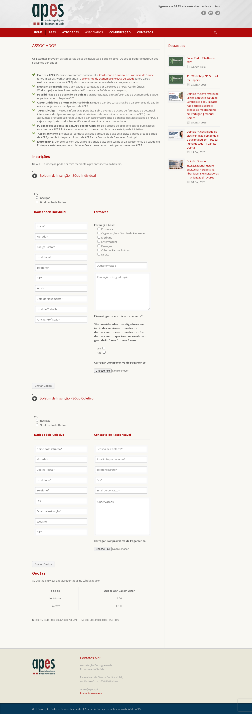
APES (52, 32)
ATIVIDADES (70, 32)
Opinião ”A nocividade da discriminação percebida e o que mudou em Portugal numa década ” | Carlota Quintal (203, 140)
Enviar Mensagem (91, 693)
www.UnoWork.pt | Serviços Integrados (204, 709)
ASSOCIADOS (94, 32)
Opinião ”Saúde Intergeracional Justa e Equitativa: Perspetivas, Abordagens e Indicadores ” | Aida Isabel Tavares (203, 169)
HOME (38, 32)
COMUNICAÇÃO (120, 32)
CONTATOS (145, 32)
